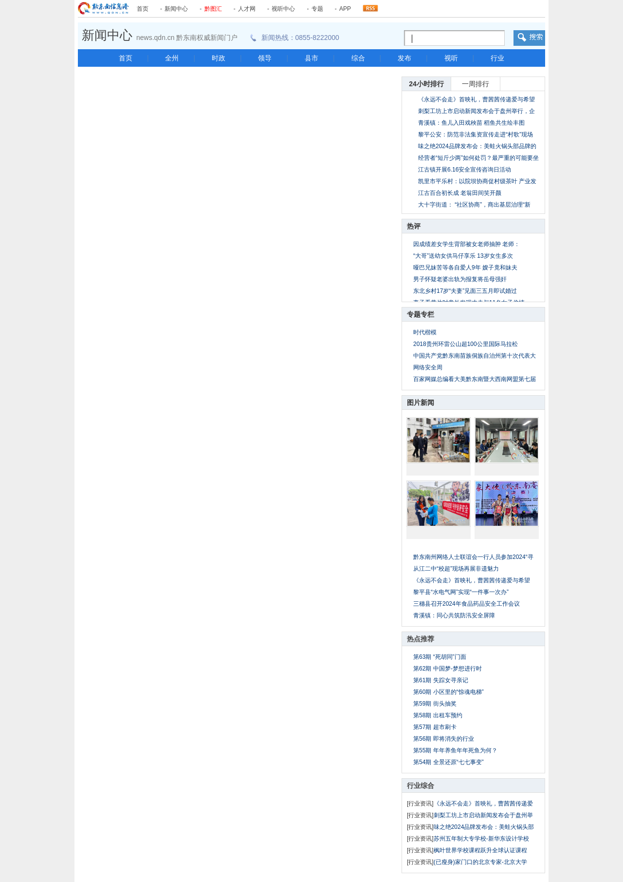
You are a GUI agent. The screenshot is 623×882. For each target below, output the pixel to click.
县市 (311, 58)
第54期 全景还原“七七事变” (448, 762)
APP (345, 8)
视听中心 (283, 8)
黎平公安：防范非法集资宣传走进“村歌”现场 (475, 134)
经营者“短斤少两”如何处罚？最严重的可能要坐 (478, 157)
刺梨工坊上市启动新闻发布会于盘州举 (483, 815)
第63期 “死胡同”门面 (439, 656)
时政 (218, 58)
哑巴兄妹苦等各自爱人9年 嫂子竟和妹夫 (465, 267)
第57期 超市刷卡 (435, 727)
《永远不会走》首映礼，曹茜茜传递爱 (483, 803)
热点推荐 (420, 639)
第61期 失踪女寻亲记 (440, 680)
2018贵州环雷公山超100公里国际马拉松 (465, 344)
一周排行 (475, 84)
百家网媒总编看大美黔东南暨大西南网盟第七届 (474, 379)
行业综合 (420, 785)
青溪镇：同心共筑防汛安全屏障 (454, 615)
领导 (265, 58)
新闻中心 (176, 8)
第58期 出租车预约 (437, 715)
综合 (358, 58)
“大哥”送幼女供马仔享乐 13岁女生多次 (463, 255)
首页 (142, 8)
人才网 (247, 8)
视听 (451, 58)
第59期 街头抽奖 (435, 703)
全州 (172, 58)
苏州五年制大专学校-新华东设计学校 (481, 838)
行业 (497, 58)
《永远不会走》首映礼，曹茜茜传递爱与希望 (476, 99)
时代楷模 (425, 332)
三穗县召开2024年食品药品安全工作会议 (466, 603)
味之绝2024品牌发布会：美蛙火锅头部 (484, 827)
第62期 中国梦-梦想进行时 (447, 668)
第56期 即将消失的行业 (443, 738)
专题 (317, 8)
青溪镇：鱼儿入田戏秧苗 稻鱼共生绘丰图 (471, 122)
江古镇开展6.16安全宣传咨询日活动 (464, 169)
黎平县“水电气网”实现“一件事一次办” (461, 592)
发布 (404, 58)
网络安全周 (427, 367)
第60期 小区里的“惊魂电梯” (448, 692)
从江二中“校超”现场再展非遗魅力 (456, 568)
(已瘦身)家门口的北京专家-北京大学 (480, 862)
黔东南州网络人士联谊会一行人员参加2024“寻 (473, 557)
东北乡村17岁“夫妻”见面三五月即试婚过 (465, 291)
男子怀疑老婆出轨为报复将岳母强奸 (460, 279)
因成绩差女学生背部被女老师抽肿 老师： (466, 244)
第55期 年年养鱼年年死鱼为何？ (455, 750)
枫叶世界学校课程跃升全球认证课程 (480, 850)
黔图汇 (213, 8)
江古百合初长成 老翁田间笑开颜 (459, 193)
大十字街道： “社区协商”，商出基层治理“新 (474, 204)
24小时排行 (426, 84)
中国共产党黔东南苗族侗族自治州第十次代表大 (474, 355)
